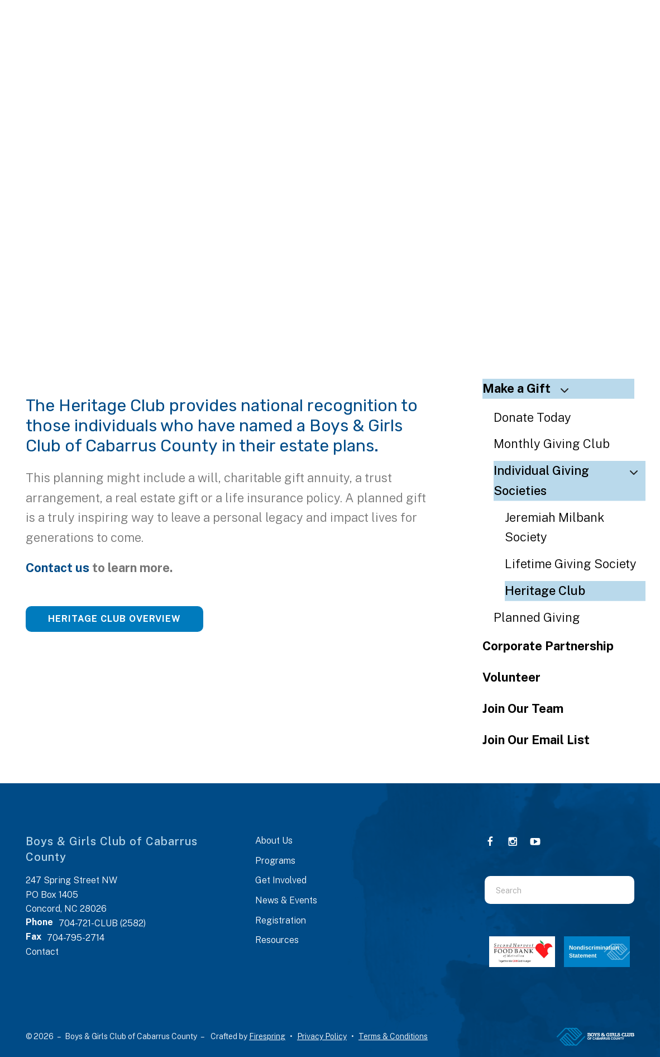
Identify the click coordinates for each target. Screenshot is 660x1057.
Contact (42, 951)
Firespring (267, 1036)
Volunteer (511, 677)
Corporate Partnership (548, 646)
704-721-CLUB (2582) (102, 923)
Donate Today (532, 417)
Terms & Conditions (393, 1036)
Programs (275, 860)
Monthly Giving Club (552, 443)
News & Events (286, 900)
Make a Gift (530, 388)
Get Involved (281, 880)
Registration (280, 920)
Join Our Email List (536, 739)
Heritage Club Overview (114, 618)
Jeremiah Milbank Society (555, 527)
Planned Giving (537, 617)
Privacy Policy (322, 1036)
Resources (277, 940)
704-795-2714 (75, 937)
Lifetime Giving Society (571, 563)
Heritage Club (545, 590)
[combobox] (545, 890)
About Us (274, 840)
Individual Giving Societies (570, 480)
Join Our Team (522, 708)
